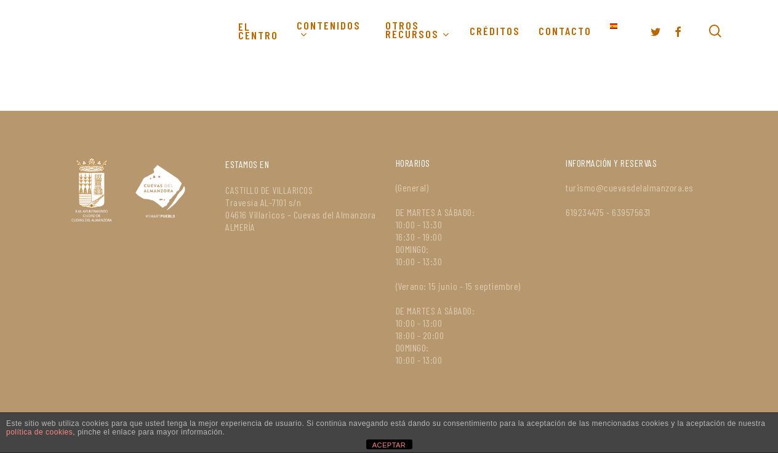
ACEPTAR (389, 445)
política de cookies (39, 432)
